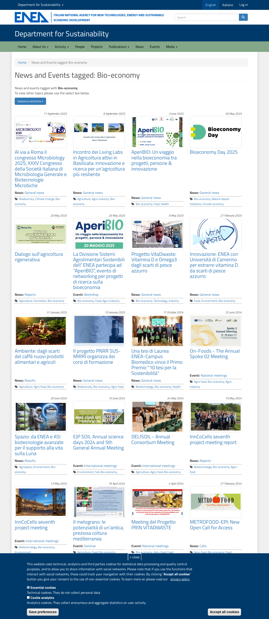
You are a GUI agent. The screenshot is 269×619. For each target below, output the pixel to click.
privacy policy (180, 579)
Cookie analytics (42, 597)
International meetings (100, 465)
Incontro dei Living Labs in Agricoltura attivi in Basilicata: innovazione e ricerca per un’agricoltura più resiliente (99, 163)
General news (34, 192)
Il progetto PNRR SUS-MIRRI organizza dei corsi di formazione (97, 356)
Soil (97, 472)
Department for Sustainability (40, 4)
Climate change (44, 199)
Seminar (90, 545)
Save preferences (43, 612)
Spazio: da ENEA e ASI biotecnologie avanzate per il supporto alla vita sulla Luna (39, 445)
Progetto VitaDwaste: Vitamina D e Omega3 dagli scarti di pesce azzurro (154, 262)
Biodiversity (26, 199)
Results (30, 380)
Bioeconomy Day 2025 (213, 152)
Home (22, 46)
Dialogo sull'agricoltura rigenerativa (39, 256)
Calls (203, 545)
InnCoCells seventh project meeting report (213, 439)
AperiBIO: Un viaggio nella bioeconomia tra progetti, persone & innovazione (154, 160)
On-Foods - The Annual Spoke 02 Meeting (215, 353)
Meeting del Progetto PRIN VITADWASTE (153, 524)
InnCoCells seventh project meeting (35, 524)
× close (135, 557)
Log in (243, 4)
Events (155, 46)
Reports (30, 294)
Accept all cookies (224, 612)
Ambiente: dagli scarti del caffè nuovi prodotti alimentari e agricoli (39, 356)
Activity (62, 46)
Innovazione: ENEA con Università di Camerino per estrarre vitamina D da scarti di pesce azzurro (214, 265)
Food (157, 204)
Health (165, 204)
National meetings (214, 375)
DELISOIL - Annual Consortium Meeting (152, 439)
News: (19, 192)
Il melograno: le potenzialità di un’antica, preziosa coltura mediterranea (98, 530)
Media (172, 46)
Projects (97, 46)
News (140, 46)
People (80, 46)
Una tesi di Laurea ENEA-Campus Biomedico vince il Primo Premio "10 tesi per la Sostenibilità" (157, 362)
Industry (174, 301)
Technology (160, 301)
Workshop (91, 294)
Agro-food (40, 387)
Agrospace (25, 467)
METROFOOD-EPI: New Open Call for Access (215, 524)
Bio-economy (144, 204)
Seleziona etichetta (30, 101)
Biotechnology (144, 387)
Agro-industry (100, 199)
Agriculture (84, 199)
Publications (119, 46)
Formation (40, 301)
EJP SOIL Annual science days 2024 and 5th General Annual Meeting (98, 442)
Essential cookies (43, 587)
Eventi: (78, 294)
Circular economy (213, 204)
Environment (209, 301)
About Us (41, 46)
